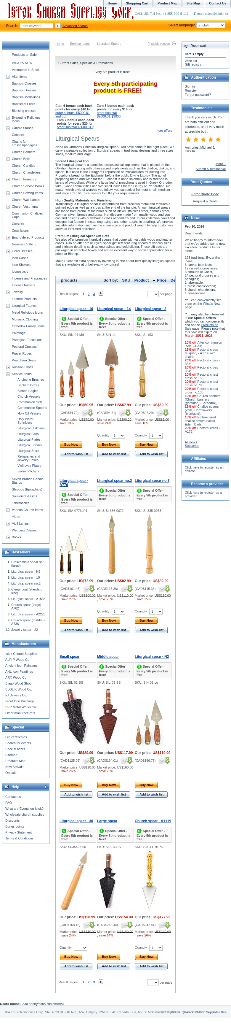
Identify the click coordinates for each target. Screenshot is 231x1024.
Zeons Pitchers (28, 471)
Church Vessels (28, 396)
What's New (211, 303)
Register (191, 90)
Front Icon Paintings (19, 701)
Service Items (80, 43)
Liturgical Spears (29, 445)
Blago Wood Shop (18, 683)
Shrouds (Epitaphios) (27, 489)
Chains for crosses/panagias (24, 143)
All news (191, 442)
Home (59, 43)
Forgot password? (198, 94)
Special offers (15, 749)
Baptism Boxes (28, 385)
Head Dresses (22, 251)
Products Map (15, 761)
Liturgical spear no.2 (114, 481)
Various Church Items (27, 510)
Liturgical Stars (28, 451)
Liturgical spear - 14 (114, 309)
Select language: (197, 25)
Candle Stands (22, 128)
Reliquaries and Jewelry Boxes (28, 458)
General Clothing (24, 244)
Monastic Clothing (25, 319)
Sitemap (11, 755)
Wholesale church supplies (24, 814)
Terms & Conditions (19, 838)
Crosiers (18, 224)
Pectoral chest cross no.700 (201, 383)
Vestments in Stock (26, 70)
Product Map (167, 3)
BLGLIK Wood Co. (18, 689)
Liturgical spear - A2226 (28, 614)
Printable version (159, 43)
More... (221, 164)
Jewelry (17, 292)
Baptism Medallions (26, 97)
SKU (126, 280)
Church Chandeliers (26, 172)
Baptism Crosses (24, 83)
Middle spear (108, 657)
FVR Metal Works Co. (21, 707)
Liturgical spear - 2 (150, 309)
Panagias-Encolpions (27, 340)
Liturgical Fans (28, 434)
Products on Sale (24, 54)
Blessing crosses (24, 110)
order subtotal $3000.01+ (75, 127)
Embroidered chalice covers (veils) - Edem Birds (201, 420)
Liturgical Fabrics (24, 305)
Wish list (191, 61)
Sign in (190, 86)
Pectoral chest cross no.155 (201, 376)
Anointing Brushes (30, 379)
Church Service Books (28, 186)
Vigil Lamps (20, 523)
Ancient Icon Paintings (21, 665)
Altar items (19, 76)
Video (16, 516)
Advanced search (75, 26)
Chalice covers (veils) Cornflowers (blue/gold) (202, 410)
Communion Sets (29, 402)
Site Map (193, 3)
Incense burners (23, 285)
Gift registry (193, 64)
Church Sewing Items (27, 193)
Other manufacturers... (21, 713)
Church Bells (21, 159)
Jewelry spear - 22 (24, 629)
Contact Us (217, 3)
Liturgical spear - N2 (152, 657)
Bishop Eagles (27, 391)
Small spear (69, 657)
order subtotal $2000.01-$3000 (109, 114)
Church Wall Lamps (26, 199)
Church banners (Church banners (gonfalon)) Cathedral (202, 399)
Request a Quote (205, 201)
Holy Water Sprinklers (25, 420)
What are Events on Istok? (24, 808)
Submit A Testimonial (211, 169)
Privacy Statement (18, 832)
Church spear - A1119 (153, 821)
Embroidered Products (28, 237)
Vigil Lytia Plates (29, 465)
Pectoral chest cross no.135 (201, 390)
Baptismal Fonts (23, 104)
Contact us (13, 796)
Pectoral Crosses (24, 346)
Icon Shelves (21, 264)
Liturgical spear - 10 (76, 309)
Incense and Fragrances (29, 278)
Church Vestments (25, 206)
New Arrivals (14, 767)
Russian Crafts (22, 367)
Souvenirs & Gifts (24, 496)
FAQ (8, 802)
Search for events (18, 743)
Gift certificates (16, 737)
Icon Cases (20, 258)
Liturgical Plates (29, 439)
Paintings (18, 333)
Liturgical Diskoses (31, 428)
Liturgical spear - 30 (76, 821)
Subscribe (192, 445)
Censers (18, 134)
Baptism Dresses (24, 90)
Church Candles (23, 165)
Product (141, 280)
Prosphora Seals (24, 360)
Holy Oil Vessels (29, 413)
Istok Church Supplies (21, 653)
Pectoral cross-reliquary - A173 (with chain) (202, 353)
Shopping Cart (137, 3)
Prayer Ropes (22, 353)
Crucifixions (20, 230)
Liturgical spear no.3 (152, 481)
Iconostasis (20, 271)
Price (161, 280)
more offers (164, 130)
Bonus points (14, 826)
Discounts (12, 820)
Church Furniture (24, 179)
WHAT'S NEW (22, 63)
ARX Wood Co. (16, 677)
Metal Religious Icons (27, 312)
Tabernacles (20, 503)
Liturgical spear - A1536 (28, 599)
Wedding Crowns (24, 530)
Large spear (107, 821)
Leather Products (24, 299)
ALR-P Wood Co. (17, 659)
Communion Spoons (32, 407)
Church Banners (24, 152)
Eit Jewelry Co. (16, 695)
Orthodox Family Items (28, 326)
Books (16, 537)
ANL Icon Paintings (19, 671)
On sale (11, 772)
